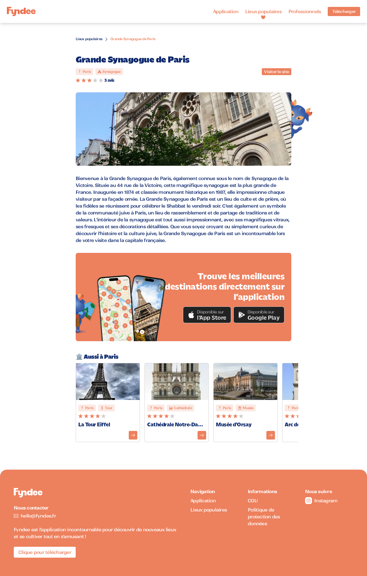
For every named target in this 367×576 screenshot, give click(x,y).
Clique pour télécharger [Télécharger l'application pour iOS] (44, 552)
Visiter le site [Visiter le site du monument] (276, 71)
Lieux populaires (263, 11)
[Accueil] (21, 11)
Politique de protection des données (264, 516)
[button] (207, 314)
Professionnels (304, 11)
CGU (253, 500)
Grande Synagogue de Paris (132, 39)
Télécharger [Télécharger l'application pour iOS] (344, 11)
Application (225, 11)
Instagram (321, 500)
